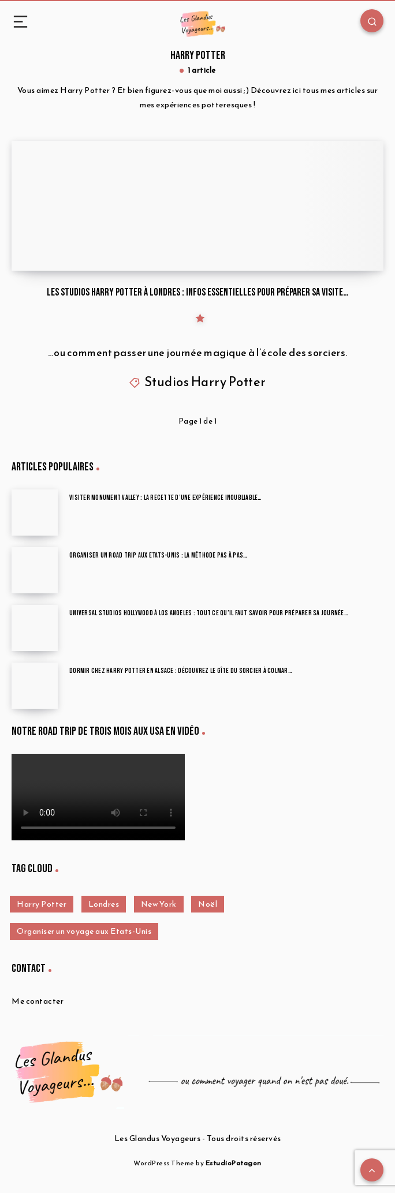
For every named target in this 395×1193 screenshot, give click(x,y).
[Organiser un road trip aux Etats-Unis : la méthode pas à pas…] (35, 570)
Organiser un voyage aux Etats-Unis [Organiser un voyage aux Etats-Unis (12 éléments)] (84, 931)
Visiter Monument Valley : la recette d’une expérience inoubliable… (165, 497)
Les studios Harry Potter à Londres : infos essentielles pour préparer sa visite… (198, 292)
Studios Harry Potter (205, 381)
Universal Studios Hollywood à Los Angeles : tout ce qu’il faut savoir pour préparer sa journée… (208, 613)
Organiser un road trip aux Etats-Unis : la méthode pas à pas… (158, 555)
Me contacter (38, 1001)
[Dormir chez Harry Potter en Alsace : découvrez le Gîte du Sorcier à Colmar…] (35, 686)
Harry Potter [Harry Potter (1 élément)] (41, 904)
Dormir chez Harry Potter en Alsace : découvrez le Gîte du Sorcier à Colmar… (180, 671)
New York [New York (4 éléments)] (159, 904)
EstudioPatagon (234, 1163)
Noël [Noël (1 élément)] (207, 904)
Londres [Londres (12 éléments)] (104, 904)
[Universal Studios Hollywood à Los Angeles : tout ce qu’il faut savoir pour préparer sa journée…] (35, 628)
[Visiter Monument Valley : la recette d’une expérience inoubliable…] (35, 512)
